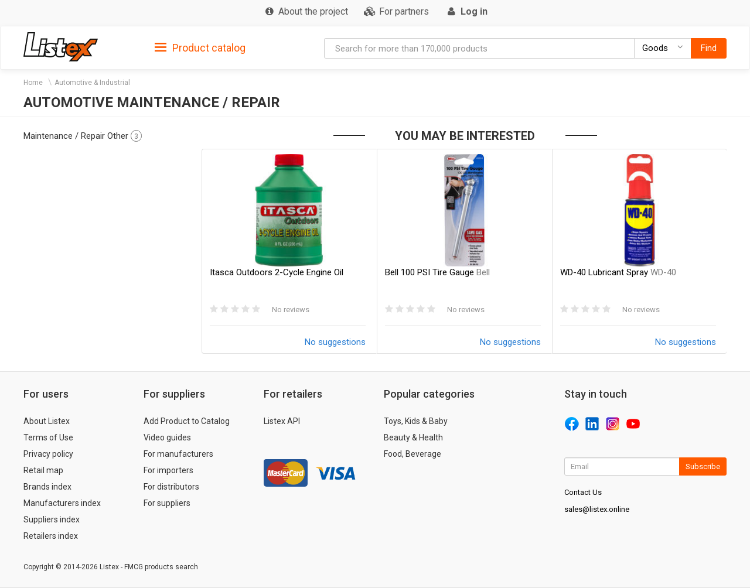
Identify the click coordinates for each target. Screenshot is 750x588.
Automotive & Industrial (92, 82)
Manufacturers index (62, 503)
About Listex (46, 421)
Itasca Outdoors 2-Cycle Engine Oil (276, 272)
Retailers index (50, 536)
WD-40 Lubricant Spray (618, 272)
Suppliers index (51, 519)
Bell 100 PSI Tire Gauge (437, 272)
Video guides (167, 437)
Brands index (47, 486)
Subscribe (703, 466)
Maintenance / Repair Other (82, 136)
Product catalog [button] (200, 48)
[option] (289, 251)
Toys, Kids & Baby (416, 421)
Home (33, 82)
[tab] (200, 47)
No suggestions (335, 342)
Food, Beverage (412, 454)
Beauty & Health (413, 437)
